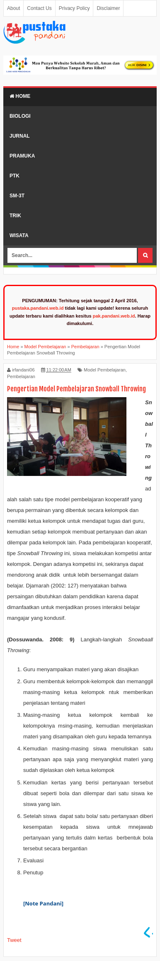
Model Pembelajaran (105, 369)
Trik (15, 215)
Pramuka (22, 156)
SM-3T (17, 196)
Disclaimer (108, 8)
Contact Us (39, 8)
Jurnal (20, 136)
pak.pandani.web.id (114, 315)
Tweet (14, 940)
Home (20, 96)
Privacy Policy (74, 8)
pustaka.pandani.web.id (38, 308)
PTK (14, 176)
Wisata (19, 235)
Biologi (20, 116)
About (13, 8)
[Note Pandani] (44, 903)
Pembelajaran (21, 376)
